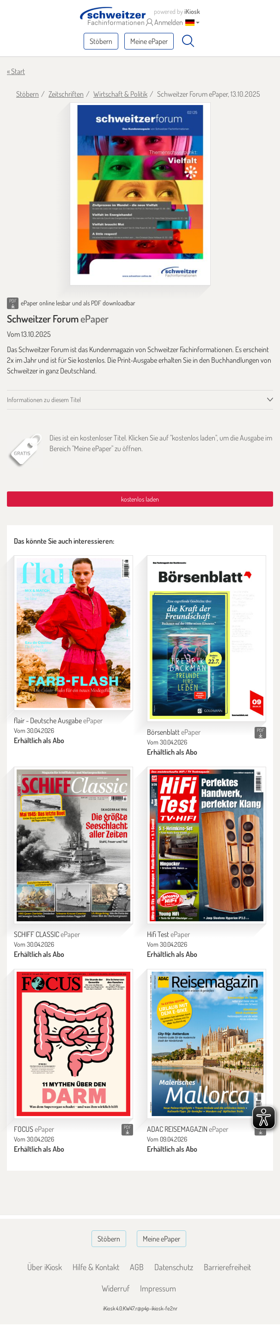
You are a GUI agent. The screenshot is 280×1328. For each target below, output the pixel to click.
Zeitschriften (66, 94)
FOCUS (34, 1129)
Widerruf (115, 1288)
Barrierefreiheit (227, 1267)
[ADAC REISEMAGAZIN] (206, 1044)
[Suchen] (188, 41)
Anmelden (164, 22)
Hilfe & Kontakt (96, 1267)
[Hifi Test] (206, 845)
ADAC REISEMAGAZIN (187, 1129)
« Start (16, 71)
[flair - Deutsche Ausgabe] (73, 632)
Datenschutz (173, 1267)
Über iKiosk (44, 1267)
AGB (137, 1267)
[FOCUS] (73, 1044)
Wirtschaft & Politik (120, 94)
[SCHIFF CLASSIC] (73, 845)
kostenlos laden (140, 499)
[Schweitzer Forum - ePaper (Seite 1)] (140, 193)
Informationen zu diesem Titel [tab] (44, 399)
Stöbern (101, 41)
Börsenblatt (174, 732)
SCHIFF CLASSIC (47, 934)
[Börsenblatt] (206, 638)
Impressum (158, 1288)
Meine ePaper (149, 41)
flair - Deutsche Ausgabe (58, 720)
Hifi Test (168, 934)
